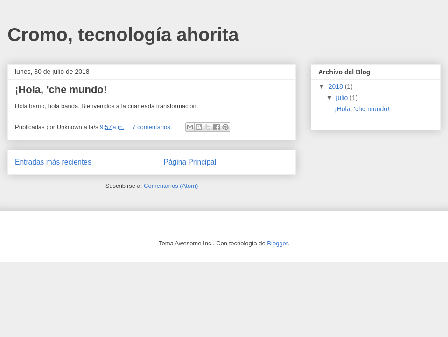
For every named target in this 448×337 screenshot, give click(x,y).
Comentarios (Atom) (171, 185)
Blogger (277, 243)
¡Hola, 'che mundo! (61, 89)
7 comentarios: (153, 126)
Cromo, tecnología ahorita (123, 34)
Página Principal (190, 162)
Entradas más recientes (53, 162)
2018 (337, 86)
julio (343, 97)
